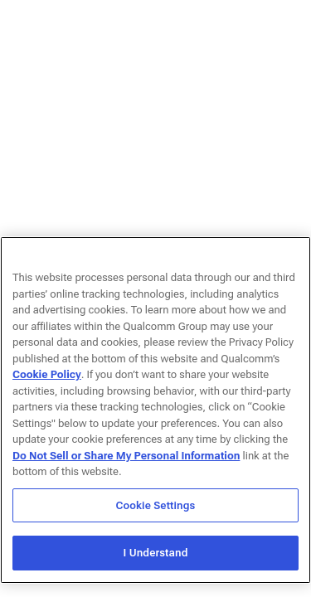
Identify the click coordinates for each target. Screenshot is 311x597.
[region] (155, 410)
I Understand (155, 552)
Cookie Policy (46, 374)
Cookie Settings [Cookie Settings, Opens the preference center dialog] (156, 505)
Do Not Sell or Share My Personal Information (126, 455)
